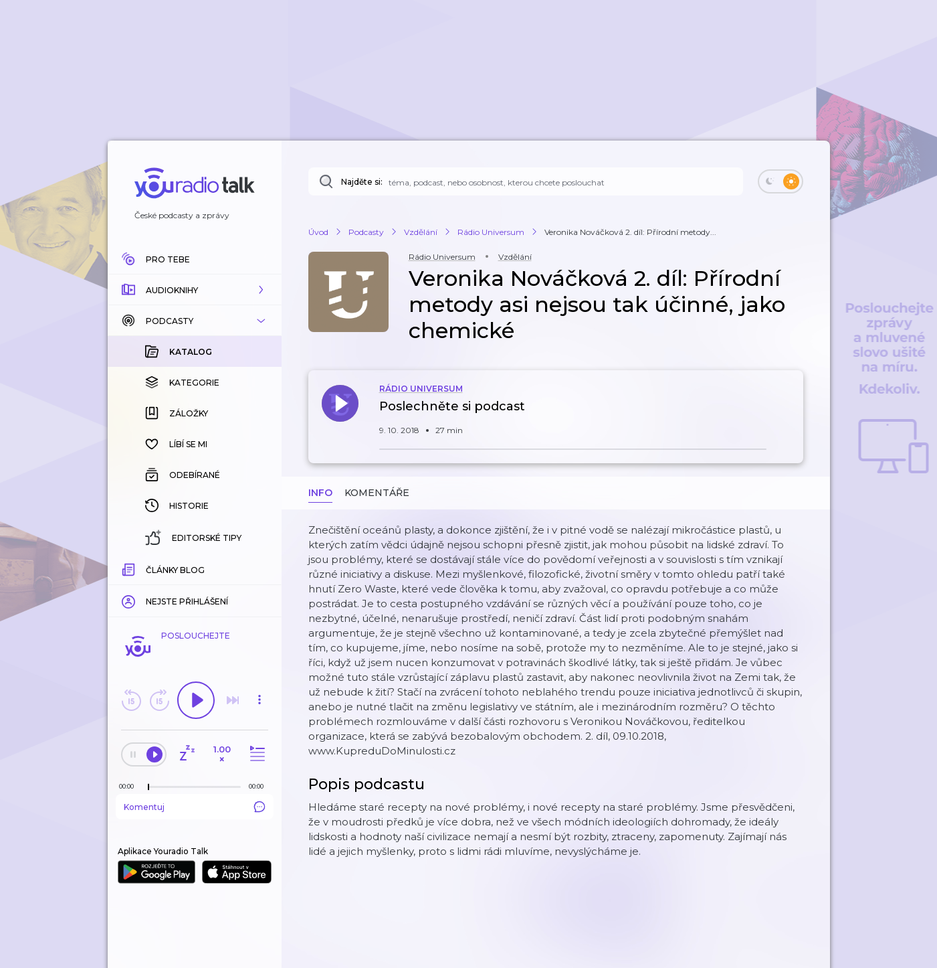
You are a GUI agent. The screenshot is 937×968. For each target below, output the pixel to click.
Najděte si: (362, 182)
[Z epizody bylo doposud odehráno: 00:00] (129, 786)
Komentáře (376, 493)
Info (320, 493)
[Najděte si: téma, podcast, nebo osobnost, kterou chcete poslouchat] (525, 181)
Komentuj (195, 807)
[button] (195, 289)
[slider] (148, 787)
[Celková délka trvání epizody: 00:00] (259, 786)
